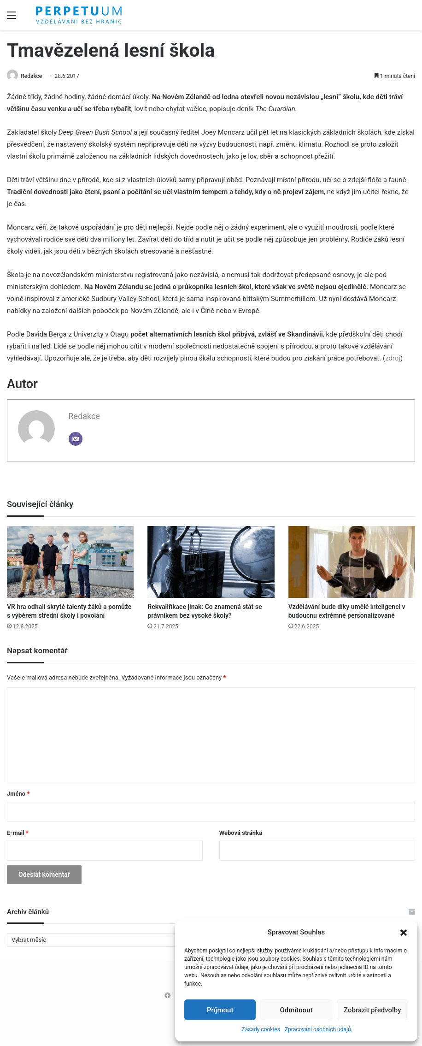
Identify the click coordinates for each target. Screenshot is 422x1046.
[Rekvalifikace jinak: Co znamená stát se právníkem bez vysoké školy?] (210, 562)
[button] (403, 932)
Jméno (18, 794)
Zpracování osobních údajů (318, 1029)
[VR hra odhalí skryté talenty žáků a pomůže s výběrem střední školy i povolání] (70, 562)
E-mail (18, 833)
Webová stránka (240, 833)
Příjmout (220, 1010)
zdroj (392, 359)
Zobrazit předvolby (372, 1010)
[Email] (75, 439)
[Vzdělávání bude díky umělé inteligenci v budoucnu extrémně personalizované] (351, 562)
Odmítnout (296, 1010)
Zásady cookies (260, 1029)
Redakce (34, 76)
